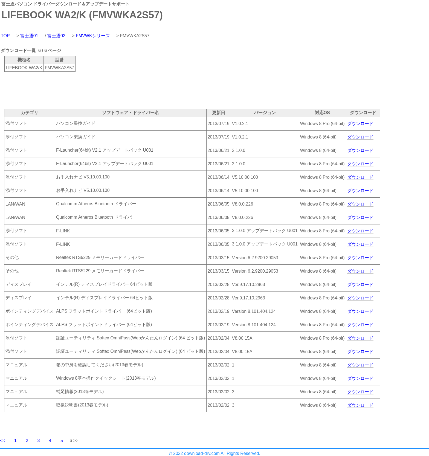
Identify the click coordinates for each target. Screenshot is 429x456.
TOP (5, 35)
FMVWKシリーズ (93, 35)
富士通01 (29, 35)
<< (2, 440)
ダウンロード (360, 123)
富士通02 (56, 35)
